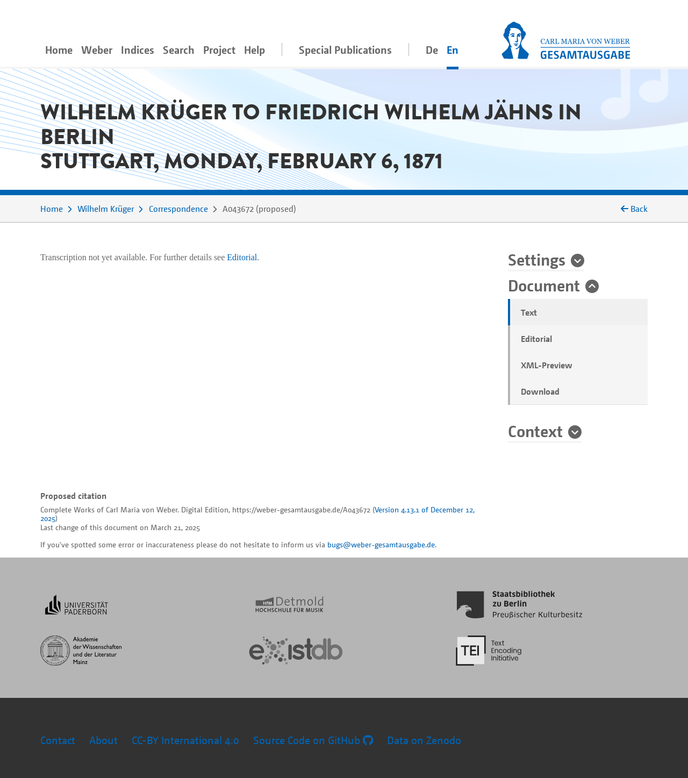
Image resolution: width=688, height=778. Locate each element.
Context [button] (535, 430)
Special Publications (345, 49)
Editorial (536, 338)
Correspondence (178, 208)
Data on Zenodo (424, 740)
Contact (57, 740)
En (452, 49)
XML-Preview (546, 365)
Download (540, 391)
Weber (96, 49)
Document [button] (544, 285)
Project (219, 49)
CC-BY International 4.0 (185, 740)
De (432, 49)
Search (179, 49)
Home (59, 49)
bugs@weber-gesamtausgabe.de (381, 544)
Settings (536, 259)
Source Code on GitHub (313, 740)
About (103, 740)
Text (529, 312)
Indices (137, 49)
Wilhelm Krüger (105, 208)
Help (254, 49)
